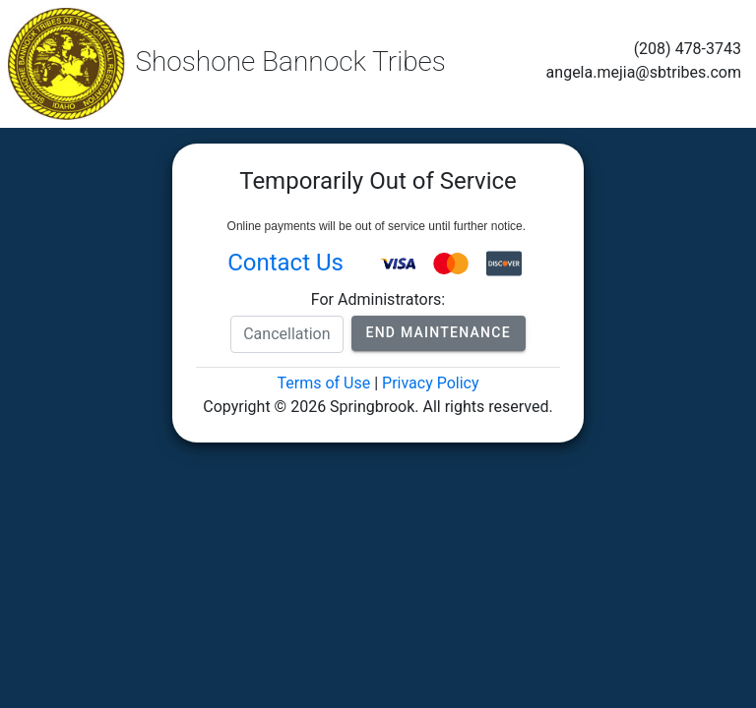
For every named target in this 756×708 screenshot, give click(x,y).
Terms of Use (323, 383)
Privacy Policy (430, 383)
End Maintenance (438, 332)
